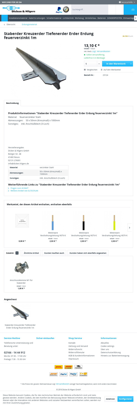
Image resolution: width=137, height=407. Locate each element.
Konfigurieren (125, 399)
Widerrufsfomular (76, 352)
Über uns (105, 349)
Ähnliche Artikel (31, 253)
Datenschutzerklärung (111, 352)
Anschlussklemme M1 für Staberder (21, 281)
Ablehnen (110, 399)
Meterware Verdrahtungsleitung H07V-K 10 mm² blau (53, 234)
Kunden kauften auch (54, 253)
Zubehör (12, 253)
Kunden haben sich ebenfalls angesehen (88, 253)
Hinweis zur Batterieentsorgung (115, 355)
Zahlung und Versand (78, 346)
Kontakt (71, 343)
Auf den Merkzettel (111, 69)
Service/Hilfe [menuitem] (126, 2)
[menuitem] (62, 9)
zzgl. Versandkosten (101, 51)
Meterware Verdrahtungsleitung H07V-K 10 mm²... (84, 234)
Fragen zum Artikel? (18, 188)
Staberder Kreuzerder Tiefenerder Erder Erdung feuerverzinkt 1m (20, 326)
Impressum (73, 359)
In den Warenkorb (118, 63)
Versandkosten (62, 384)
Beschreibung (12, 103)
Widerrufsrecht (75, 349)
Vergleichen (90, 69)
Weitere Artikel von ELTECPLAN (23, 190)
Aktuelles (105, 343)
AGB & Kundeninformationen (81, 355)
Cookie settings (107, 346)
